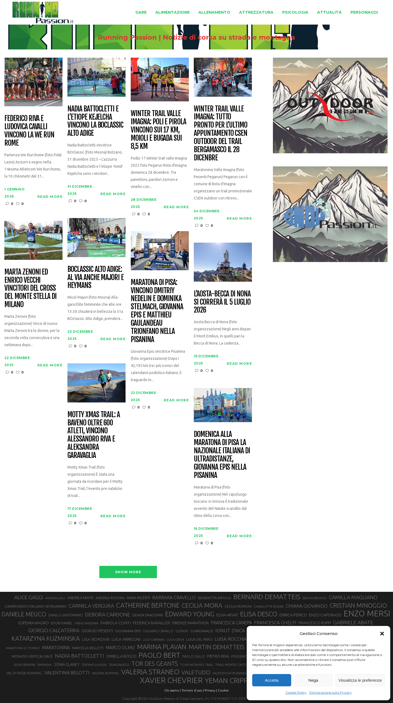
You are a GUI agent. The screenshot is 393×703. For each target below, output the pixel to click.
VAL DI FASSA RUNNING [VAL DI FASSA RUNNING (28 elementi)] (24, 673)
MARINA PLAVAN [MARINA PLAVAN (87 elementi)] (161, 646)
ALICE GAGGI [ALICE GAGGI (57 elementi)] (28, 597)
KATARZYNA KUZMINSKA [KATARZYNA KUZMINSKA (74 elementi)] (45, 638)
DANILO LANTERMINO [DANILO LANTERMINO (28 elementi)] (65, 615)
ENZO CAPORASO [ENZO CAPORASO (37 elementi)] (325, 615)
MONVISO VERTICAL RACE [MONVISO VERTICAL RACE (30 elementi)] (32, 656)
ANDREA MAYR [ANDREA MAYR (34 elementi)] (80, 598)
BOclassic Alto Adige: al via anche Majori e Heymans (95, 277)
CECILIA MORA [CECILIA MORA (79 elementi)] (202, 605)
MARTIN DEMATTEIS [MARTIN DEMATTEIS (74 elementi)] (216, 646)
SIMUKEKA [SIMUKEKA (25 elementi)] (44, 664)
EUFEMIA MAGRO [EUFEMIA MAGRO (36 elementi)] (34, 622)
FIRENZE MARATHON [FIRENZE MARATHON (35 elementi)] (190, 622)
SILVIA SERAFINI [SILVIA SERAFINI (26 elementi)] (24, 664)
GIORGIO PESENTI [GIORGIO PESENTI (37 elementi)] (97, 630)
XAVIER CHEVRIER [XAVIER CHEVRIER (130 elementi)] (171, 680)
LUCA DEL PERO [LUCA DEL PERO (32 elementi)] (199, 639)
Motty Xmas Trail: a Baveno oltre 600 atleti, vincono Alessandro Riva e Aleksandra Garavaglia (93, 435)
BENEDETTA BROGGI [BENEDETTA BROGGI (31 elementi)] (214, 598)
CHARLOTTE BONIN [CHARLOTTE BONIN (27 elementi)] (269, 606)
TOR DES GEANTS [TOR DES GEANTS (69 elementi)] (155, 663)
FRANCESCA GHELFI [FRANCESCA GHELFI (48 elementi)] (275, 622)
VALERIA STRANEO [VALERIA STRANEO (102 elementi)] (150, 671)
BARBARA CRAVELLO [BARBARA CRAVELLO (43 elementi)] (174, 597)
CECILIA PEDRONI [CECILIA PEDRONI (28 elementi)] (238, 606)
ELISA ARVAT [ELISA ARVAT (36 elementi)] (227, 615)
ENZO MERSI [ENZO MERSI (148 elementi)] (367, 613)
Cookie (223, 690)
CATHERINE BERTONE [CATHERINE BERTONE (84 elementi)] (148, 605)
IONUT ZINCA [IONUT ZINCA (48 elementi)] (230, 630)
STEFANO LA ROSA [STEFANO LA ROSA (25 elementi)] (94, 664)
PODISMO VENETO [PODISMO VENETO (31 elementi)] (246, 656)
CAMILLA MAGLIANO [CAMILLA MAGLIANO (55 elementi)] (353, 597)
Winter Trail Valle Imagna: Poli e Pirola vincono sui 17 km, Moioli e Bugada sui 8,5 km (158, 130)
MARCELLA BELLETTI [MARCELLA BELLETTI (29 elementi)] (87, 648)
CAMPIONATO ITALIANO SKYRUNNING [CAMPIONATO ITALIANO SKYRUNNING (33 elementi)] (36, 606)
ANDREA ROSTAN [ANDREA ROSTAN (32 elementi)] (110, 598)
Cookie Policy (295, 692)
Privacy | (211, 690)
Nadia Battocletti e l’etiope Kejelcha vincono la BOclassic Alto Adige (95, 121)
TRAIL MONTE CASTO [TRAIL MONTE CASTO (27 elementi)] (231, 664)
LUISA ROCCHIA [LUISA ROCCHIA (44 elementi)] (231, 639)
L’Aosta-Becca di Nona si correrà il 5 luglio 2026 (222, 302)
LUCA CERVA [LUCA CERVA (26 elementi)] (175, 639)
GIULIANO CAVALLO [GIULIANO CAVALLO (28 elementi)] (158, 631)
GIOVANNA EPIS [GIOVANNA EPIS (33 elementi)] (128, 631)
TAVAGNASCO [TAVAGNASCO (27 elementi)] (119, 664)
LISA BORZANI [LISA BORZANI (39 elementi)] (95, 639)
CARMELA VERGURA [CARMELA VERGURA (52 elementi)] (91, 605)
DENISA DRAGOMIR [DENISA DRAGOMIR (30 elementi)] (147, 615)
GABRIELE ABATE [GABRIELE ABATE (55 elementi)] (353, 622)
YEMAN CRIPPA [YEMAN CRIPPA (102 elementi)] (228, 680)
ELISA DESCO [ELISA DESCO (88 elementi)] (258, 614)
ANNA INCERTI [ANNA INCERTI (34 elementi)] (138, 598)
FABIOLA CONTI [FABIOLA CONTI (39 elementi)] (115, 622)
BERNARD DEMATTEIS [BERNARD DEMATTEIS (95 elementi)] (266, 596)
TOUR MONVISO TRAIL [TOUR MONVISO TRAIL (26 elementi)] (196, 664)
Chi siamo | (172, 690)
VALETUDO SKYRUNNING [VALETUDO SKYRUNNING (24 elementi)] (229, 673)
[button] (382, 633)
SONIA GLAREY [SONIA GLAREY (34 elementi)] (67, 664)
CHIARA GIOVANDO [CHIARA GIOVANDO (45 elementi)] (306, 605)
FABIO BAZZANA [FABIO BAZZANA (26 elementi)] (86, 623)
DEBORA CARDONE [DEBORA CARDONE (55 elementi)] (107, 614)
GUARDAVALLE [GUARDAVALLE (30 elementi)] (201, 631)
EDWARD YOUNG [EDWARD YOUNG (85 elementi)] (189, 613)
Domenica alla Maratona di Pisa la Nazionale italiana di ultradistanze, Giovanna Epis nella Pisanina (222, 454)
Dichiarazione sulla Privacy (330, 692)
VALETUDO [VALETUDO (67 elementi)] (195, 672)
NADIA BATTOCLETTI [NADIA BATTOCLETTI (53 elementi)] (79, 656)
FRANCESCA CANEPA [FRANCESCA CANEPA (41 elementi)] (231, 622)
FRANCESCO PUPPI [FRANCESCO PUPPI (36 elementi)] (315, 622)
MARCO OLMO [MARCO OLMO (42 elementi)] (120, 647)
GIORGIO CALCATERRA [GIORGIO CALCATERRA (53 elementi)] (53, 630)
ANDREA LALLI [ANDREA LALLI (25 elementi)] (55, 598)
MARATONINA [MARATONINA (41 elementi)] (56, 647)
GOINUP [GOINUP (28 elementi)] (181, 631)
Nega (313, 680)
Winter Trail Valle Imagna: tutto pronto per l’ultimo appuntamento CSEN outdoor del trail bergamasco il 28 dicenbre (220, 133)
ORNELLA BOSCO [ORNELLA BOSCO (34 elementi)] (121, 656)
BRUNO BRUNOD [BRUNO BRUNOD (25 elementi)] (315, 598)
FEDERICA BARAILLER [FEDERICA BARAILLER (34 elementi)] (151, 623)
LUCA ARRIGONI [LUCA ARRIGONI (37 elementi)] (126, 639)
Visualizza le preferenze (360, 680)
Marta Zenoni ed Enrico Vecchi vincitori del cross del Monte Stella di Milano (30, 288)
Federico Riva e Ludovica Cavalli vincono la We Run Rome (29, 130)
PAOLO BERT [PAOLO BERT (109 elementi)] (159, 655)
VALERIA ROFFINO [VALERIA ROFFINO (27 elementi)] (105, 673)
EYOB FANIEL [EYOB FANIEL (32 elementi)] (62, 623)
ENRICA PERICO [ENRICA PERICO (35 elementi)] (293, 615)
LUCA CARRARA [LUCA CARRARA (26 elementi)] (153, 639)
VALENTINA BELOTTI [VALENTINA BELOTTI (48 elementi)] (67, 672)
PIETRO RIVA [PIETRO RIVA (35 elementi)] (218, 656)
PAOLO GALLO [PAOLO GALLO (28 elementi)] (193, 656)
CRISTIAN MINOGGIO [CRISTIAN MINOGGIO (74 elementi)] (358, 605)
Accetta (271, 680)
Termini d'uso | (192, 690)
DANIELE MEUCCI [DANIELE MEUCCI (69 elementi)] (24, 614)
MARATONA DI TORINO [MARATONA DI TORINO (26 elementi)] (23, 648)
